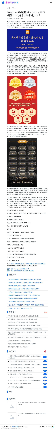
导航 (26, 427)
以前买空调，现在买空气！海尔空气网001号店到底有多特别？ (26, 282)
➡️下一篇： (10, 271)
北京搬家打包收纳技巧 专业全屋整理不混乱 (20, 340)
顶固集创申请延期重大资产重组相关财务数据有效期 (23, 298)
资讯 (13, 8)
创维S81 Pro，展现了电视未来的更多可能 (20, 308)
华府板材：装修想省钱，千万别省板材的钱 (20, 292)
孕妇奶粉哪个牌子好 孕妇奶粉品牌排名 (21, 374)
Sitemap (21, 427)
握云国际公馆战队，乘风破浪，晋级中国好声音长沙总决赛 (25, 279)
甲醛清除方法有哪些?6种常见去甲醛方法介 (22, 371)
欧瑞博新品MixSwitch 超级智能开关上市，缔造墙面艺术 (24, 295)
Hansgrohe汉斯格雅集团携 (21, 269)
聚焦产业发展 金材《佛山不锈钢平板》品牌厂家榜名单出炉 (24, 325)
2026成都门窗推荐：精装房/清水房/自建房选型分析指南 (23, 316)
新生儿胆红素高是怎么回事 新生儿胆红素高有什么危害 (25, 380)
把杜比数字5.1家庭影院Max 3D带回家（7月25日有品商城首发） (27, 305)
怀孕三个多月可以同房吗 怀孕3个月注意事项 (22, 361)
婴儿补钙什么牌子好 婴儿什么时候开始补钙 (22, 377)
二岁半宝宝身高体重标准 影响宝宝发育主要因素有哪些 (25, 364)
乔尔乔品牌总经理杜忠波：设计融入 (24, 271)
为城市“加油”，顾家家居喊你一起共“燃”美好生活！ (23, 302)
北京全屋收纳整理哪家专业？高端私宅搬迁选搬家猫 (22, 344)
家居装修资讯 (15, 427)
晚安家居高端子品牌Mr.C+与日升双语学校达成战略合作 (24, 289)
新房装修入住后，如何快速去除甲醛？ (20, 384)
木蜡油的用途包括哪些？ (18, 387)
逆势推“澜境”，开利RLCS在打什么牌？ (18, 347)
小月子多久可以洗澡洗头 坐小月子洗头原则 (22, 367)
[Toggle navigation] (51, 2)
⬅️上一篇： (10, 269)
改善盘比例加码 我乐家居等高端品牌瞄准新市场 (22, 285)
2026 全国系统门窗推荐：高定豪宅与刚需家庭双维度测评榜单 (25, 329)
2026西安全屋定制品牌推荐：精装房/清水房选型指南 (22, 319)
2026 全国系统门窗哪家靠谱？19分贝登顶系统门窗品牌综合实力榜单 (27, 337)
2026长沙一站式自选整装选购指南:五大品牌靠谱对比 (22, 322)
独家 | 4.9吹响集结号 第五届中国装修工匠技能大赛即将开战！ (33, 8)
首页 (8, 8)
